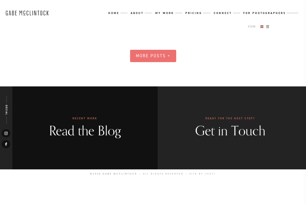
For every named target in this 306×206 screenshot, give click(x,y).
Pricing (193, 13)
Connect (223, 13)
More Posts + (153, 56)
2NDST (210, 174)
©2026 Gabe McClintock (113, 174)
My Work (164, 13)
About (137, 13)
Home (113, 13)
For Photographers (264, 13)
